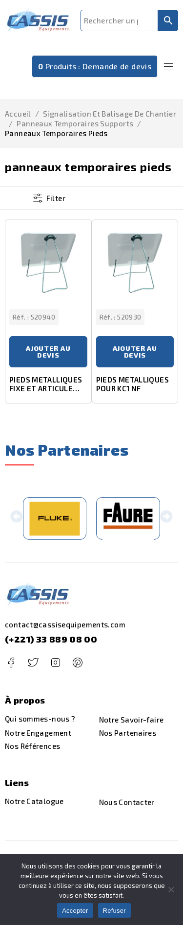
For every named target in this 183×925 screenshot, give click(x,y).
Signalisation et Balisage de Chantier (109, 113)
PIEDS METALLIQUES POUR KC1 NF (132, 384)
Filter (55, 198)
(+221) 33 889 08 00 (51, 639)
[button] (16, 518)
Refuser (114, 910)
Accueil (18, 113)
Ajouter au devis (48, 352)
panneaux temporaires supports (75, 123)
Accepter (75, 910)
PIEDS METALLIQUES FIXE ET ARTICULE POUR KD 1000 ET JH (45, 389)
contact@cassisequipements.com (65, 625)
